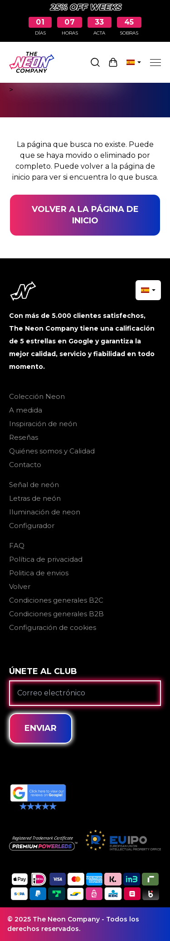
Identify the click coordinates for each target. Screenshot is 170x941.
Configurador (31, 525)
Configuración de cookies (52, 627)
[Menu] (155, 62)
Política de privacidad (46, 559)
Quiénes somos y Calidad (52, 451)
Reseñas (23, 437)
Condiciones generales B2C (56, 600)
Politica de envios (38, 573)
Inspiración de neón (43, 423)
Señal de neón (34, 484)
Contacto (25, 464)
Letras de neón (35, 498)
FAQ (16, 545)
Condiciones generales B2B (56, 613)
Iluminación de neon (44, 512)
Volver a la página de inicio (85, 215)
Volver (19, 586)
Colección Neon (37, 396)
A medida (25, 410)
